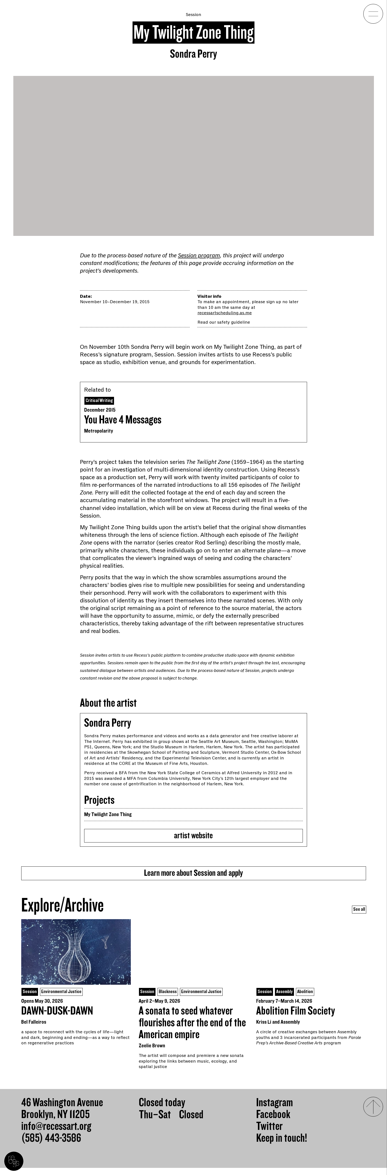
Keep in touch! (281, 1145)
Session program (199, 255)
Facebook (273, 1122)
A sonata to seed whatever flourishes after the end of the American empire (192, 1030)
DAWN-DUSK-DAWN (57, 1018)
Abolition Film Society (295, 1018)
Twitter (269, 1134)
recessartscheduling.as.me (224, 313)
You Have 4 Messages (122, 421)
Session (193, 15)
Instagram (274, 1110)
